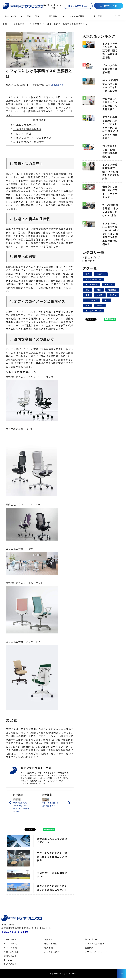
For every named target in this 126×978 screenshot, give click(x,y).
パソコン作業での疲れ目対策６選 (109, 69)
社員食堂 (112, 289)
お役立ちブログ (91, 257)
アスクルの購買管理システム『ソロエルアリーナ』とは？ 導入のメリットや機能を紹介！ (110, 127)
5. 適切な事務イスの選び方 (28, 142)
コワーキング (91, 300)
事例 (87, 274)
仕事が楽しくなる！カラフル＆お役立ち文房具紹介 (109, 104)
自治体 (100, 305)
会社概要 (98, 16)
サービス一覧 (10, 16)
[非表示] (42, 120)
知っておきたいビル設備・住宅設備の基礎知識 (109, 151)
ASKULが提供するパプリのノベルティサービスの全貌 (110, 85)
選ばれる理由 (33, 16)
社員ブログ (35, 24)
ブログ (117, 16)
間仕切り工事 (10, 955)
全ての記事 (19, 24)
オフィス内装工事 (93, 279)
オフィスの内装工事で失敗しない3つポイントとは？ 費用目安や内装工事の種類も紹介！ (110, 234)
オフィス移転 (91, 284)
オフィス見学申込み (78, 5)
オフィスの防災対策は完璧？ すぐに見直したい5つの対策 (110, 171)
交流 (87, 295)
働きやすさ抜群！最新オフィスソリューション (109, 192)
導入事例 (53, 16)
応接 (87, 289)
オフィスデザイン (93, 310)
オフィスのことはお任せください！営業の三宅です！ (52, 887)
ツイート (31, 828)
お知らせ (101, 274)
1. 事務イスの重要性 (24, 125)
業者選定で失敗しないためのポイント (52, 840)
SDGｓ (113, 295)
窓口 (107, 300)
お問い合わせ (110, 5)
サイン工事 (8, 959)
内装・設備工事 (11, 951)
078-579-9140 (54, 6)
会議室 (100, 295)
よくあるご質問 (77, 16)
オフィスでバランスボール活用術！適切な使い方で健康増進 (109, 50)
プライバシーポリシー (96, 951)
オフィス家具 (10, 943)
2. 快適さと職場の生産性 (27, 129)
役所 (87, 305)
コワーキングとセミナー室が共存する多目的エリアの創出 (52, 856)
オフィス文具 (10, 963)
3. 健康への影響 (22, 133)
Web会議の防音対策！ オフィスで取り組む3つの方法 (110, 210)
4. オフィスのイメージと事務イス (32, 137)
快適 (99, 289)
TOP (5, 24)
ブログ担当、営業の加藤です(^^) (52, 874)
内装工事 (108, 284)
